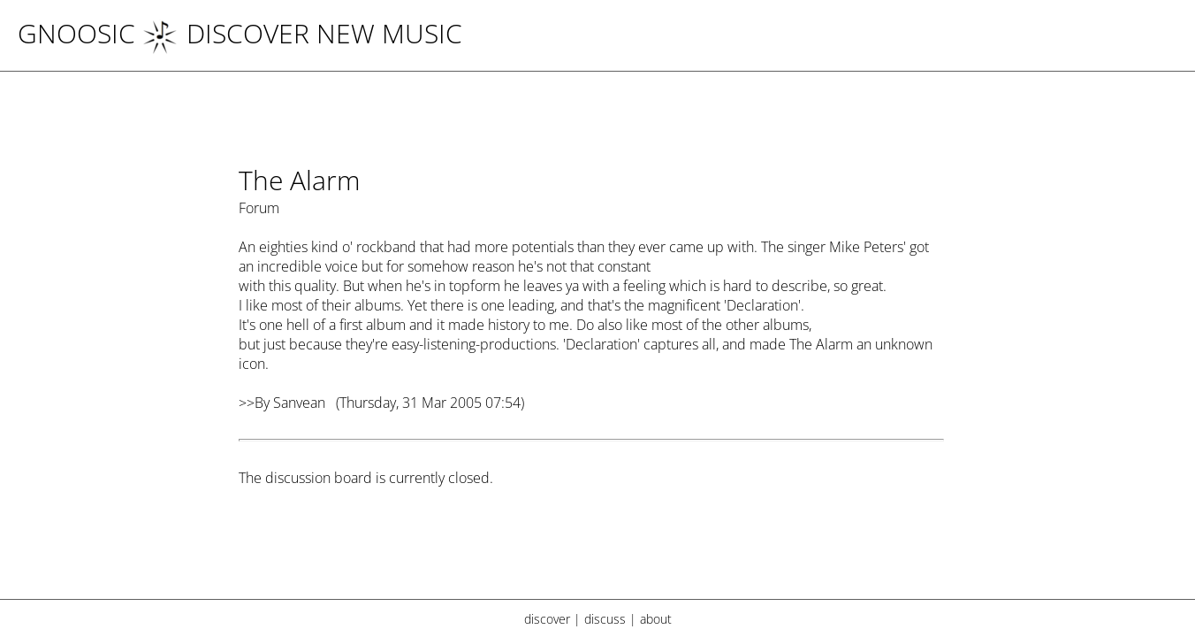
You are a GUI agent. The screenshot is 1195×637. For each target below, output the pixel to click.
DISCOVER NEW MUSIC (302, 33)
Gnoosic (76, 33)
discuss (605, 618)
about (656, 618)
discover (547, 618)
